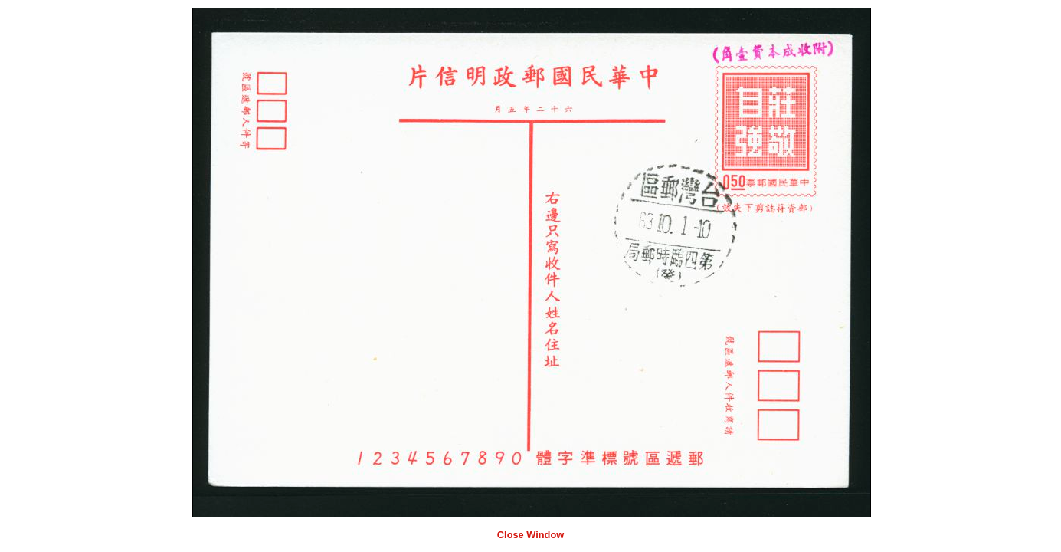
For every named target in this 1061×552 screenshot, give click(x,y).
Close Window (530, 534)
